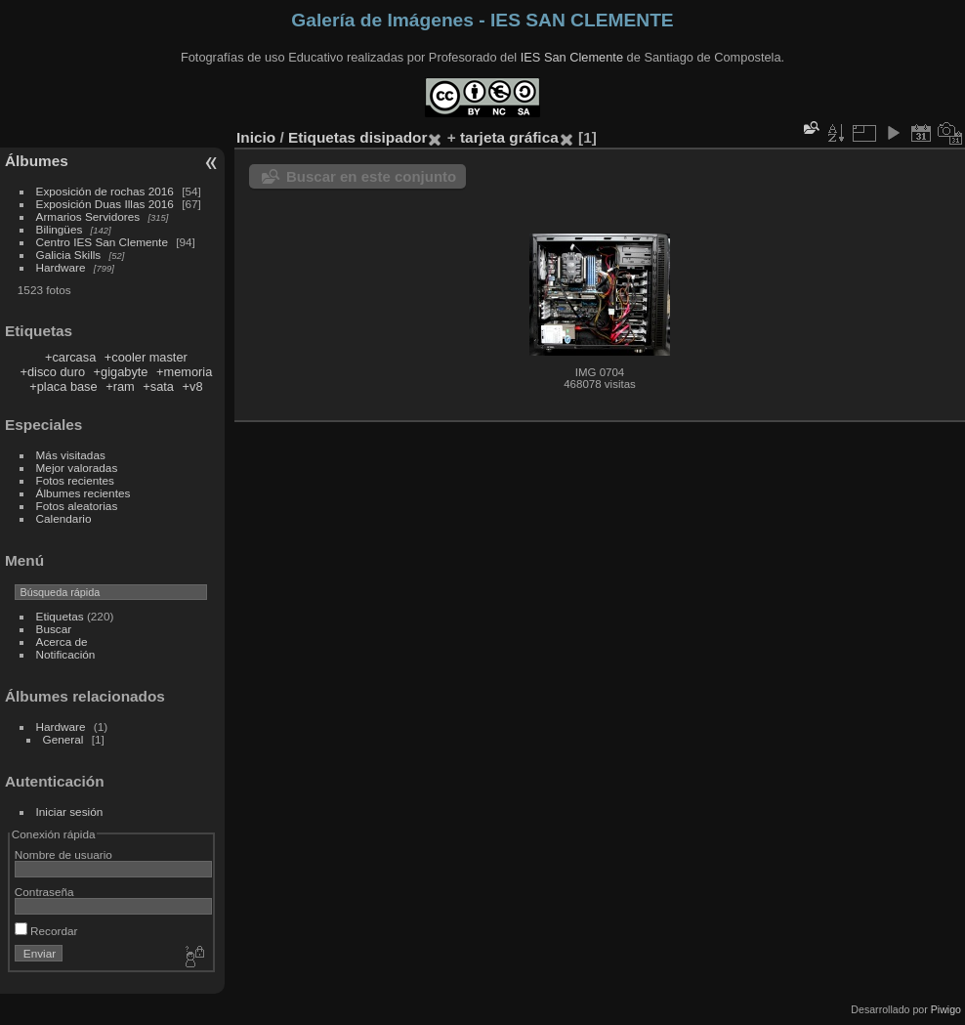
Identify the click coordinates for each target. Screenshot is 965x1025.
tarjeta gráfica (509, 137)
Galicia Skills (69, 254)
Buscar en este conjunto (371, 176)
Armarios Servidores (88, 216)
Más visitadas (70, 454)
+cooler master (146, 357)
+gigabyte (121, 371)
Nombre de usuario (63, 854)
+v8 (193, 386)
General (63, 739)
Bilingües (59, 229)
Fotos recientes (75, 480)
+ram (120, 386)
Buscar (54, 628)
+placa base (63, 386)
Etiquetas (60, 616)
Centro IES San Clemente (102, 241)
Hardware (61, 267)
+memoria (184, 371)
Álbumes (36, 160)
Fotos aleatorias (77, 505)
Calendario (64, 518)
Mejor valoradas (77, 467)
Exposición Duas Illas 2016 (105, 203)
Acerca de (62, 641)
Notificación (66, 654)
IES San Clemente (572, 57)
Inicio (255, 137)
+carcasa (70, 357)
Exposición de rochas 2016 (105, 191)
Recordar (46, 930)
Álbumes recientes (83, 493)
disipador (393, 137)
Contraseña (44, 891)
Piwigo (946, 1009)
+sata (158, 386)
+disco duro (53, 371)
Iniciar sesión (70, 811)
